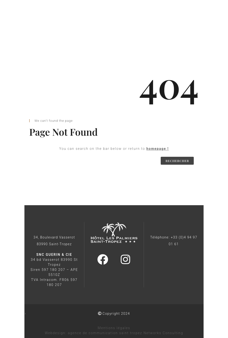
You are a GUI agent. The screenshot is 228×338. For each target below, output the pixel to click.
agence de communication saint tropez (105, 333)
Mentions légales (114, 328)
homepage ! (157, 149)
